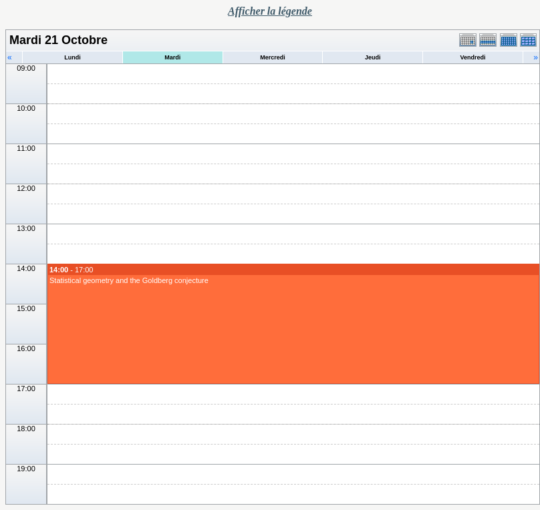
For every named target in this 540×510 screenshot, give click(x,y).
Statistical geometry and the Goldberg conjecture (129, 280)
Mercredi (272, 57)
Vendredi (473, 57)
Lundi (72, 57)
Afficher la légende (270, 11)
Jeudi (373, 57)
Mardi (172, 57)
